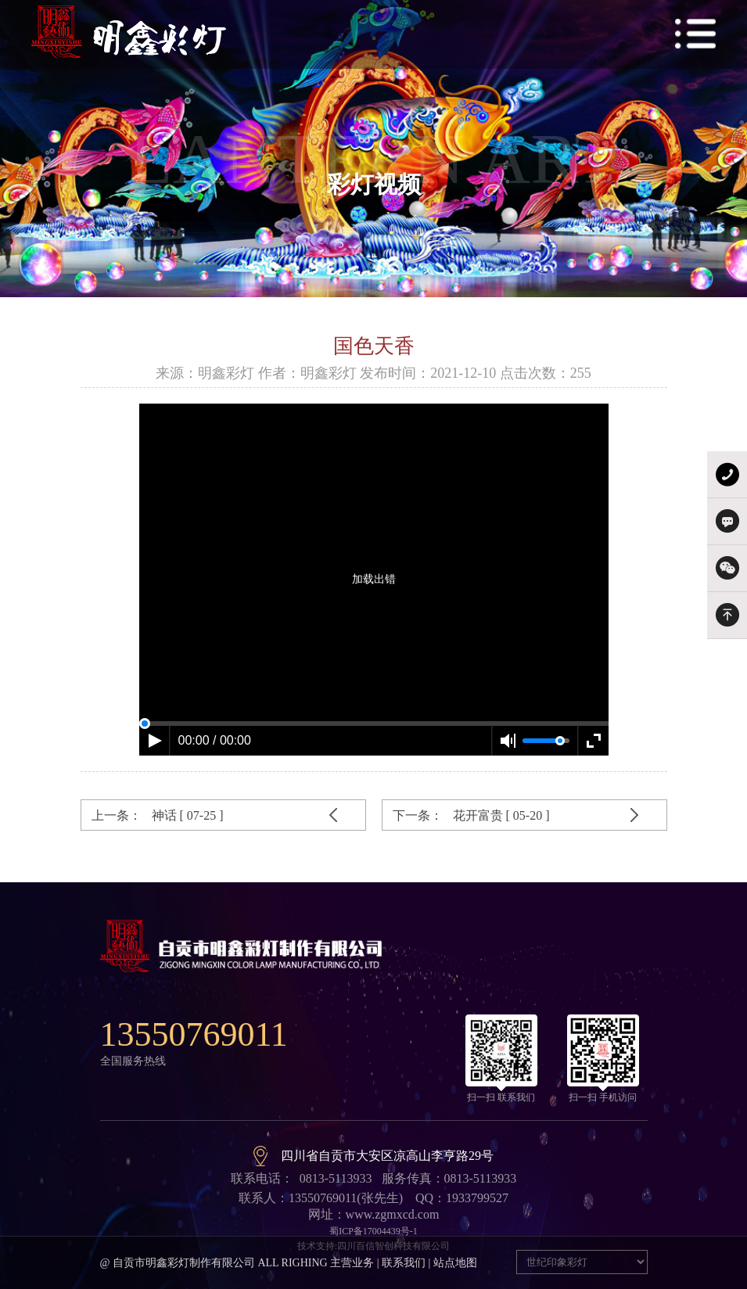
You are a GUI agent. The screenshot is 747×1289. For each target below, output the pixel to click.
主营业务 (352, 1263)
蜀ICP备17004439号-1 (373, 1231)
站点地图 (455, 1263)
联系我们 (404, 1263)
